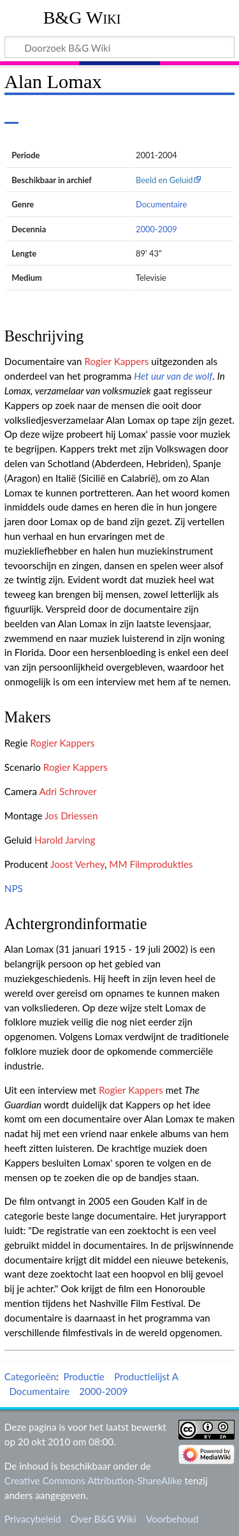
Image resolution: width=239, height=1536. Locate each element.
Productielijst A (146, 1376)
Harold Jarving (64, 840)
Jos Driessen (71, 815)
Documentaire (161, 204)
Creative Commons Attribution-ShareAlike (93, 1480)
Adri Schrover (67, 791)
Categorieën (30, 1376)
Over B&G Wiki (103, 1519)
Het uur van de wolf (173, 376)
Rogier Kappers (116, 361)
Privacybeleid (32, 1519)
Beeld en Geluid (164, 180)
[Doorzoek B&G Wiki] (119, 47)
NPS (13, 888)
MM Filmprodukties (150, 864)
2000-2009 (156, 229)
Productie (83, 1376)
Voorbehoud (172, 1519)
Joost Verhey (77, 864)
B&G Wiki (82, 17)
